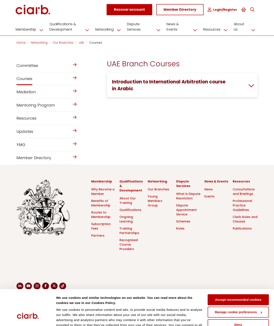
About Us (245, 26)
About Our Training (127, 200)
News (208, 189)
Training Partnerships (129, 230)
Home (21, 42)
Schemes (183, 221)
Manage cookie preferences (238, 282)
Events (209, 196)
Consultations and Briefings (244, 191)
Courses (95, 42)
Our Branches (63, 42)
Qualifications (130, 209)
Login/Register (223, 9)
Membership (31, 29)
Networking (110, 29)
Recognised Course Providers (128, 244)
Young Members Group (155, 200)
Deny (238, 295)
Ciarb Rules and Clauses (245, 219)
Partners (97, 235)
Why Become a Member (103, 191)
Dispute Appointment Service (186, 209)
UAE (82, 42)
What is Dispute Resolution (188, 195)
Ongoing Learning (126, 219)
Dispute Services (146, 26)
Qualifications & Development (71, 26)
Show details (66, 317)
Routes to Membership (100, 214)
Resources (216, 29)
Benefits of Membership (100, 203)
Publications (242, 228)
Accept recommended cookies (238, 270)
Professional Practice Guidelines (242, 205)
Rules (180, 228)
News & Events (183, 26)
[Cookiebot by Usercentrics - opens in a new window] (27, 317)
